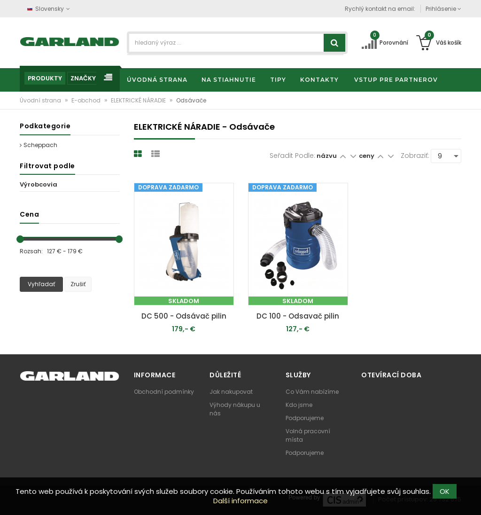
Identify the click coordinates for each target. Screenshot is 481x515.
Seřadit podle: (292, 155)
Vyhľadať (41, 284)
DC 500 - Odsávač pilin (183, 316)
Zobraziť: (415, 155)
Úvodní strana (41, 100)
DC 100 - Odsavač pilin (297, 316)
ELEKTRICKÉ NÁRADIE (139, 100)
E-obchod (86, 100)
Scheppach (38, 145)
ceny (367, 155)
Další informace (240, 501)
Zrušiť (77, 284)
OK (445, 491)
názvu (327, 155)
